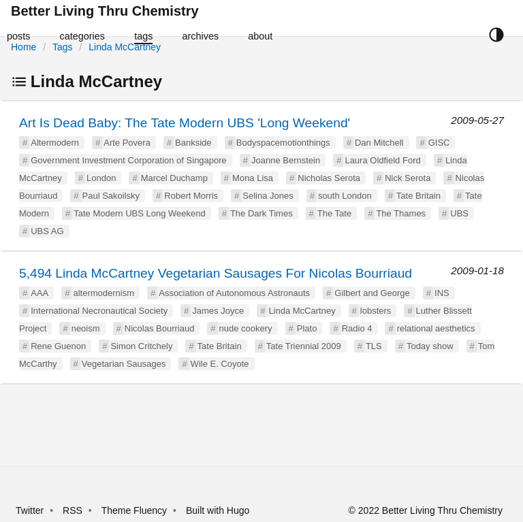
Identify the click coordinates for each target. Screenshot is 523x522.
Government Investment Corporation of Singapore (129, 160)
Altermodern (55, 142)
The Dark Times (261, 213)
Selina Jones (267, 196)
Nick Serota (407, 178)
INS (441, 293)
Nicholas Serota (329, 178)
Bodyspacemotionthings (283, 142)
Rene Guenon (58, 346)
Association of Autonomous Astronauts (234, 293)
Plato (307, 328)
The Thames (401, 213)
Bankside (193, 142)
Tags (62, 47)
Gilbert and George (372, 293)
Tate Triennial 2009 (303, 346)
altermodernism (103, 293)
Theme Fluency (135, 510)
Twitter (30, 510)
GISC (439, 142)
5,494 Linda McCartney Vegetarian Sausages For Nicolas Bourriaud (215, 273)
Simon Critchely (141, 346)
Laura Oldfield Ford (382, 160)
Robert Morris (191, 196)
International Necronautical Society (99, 311)
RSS (72, 510)
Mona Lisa (252, 178)
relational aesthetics (436, 328)
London (101, 178)
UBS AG (47, 231)
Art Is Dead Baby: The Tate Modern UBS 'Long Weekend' (184, 123)
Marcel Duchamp (174, 178)
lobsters (376, 311)
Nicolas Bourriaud (160, 328)
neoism (86, 328)
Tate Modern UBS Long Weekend (139, 213)
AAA (39, 293)
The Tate (334, 213)
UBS (459, 213)
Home (23, 47)
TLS (374, 346)
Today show (430, 346)
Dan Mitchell (379, 142)
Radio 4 (357, 328)
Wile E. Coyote (220, 364)
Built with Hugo (217, 510)
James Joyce (218, 311)
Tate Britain (418, 196)
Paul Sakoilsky (111, 196)
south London (345, 196)
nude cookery (245, 328)
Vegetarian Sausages (124, 364)
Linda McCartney (125, 47)
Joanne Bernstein (285, 160)
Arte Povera (127, 142)
